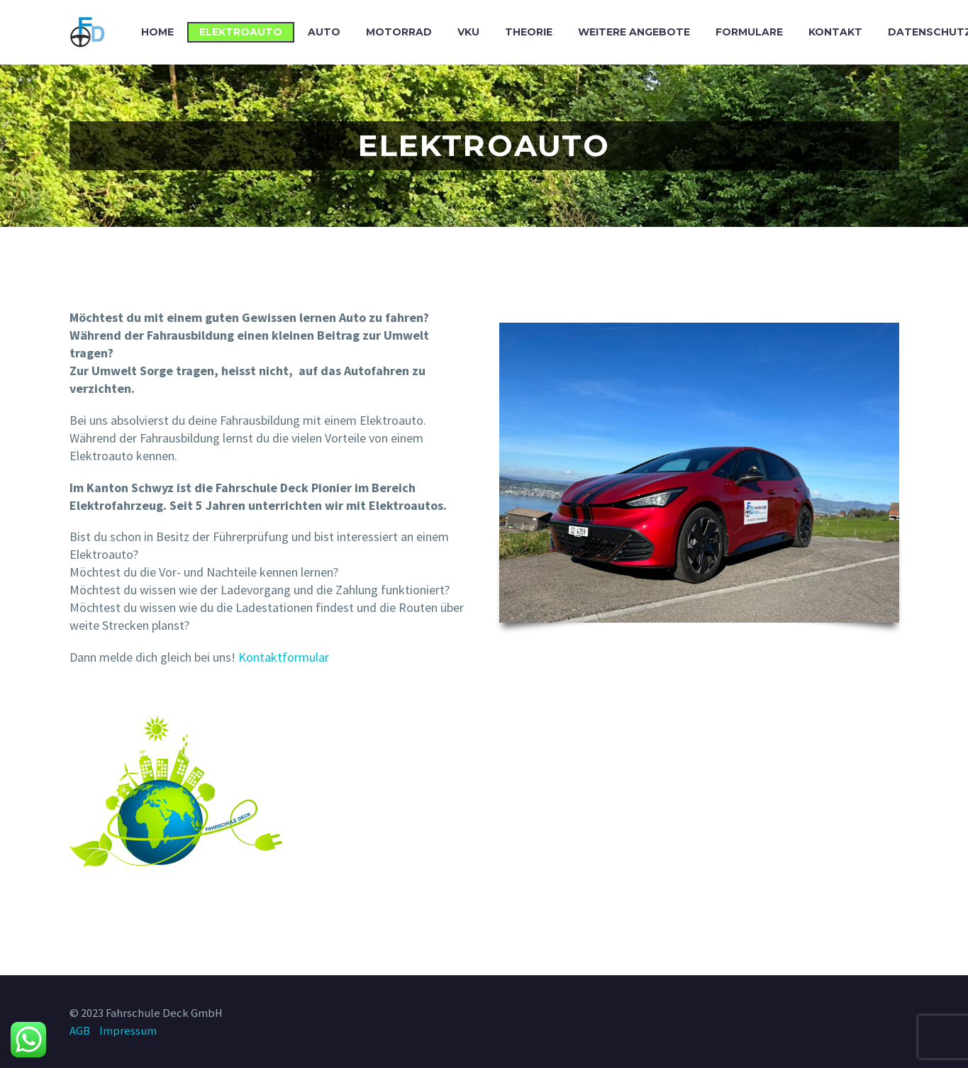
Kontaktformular (283, 657)
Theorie (528, 32)
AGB (79, 1030)
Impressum (128, 1030)
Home (157, 32)
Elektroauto (240, 32)
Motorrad (399, 32)
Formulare (749, 32)
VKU (468, 32)
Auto (324, 32)
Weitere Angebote (634, 32)
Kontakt (835, 32)
